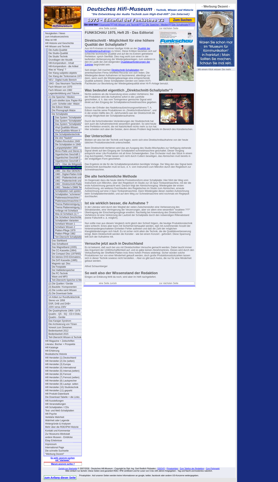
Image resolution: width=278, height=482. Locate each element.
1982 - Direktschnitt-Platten (69, 184)
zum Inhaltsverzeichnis (57, 36)
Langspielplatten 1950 (66, 147)
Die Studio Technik (58, 56)
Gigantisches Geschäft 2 (67, 157)
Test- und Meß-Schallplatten (59, 410)
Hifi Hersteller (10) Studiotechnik (61, 387)
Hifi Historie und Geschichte (59, 43)
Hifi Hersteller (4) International (60, 367)
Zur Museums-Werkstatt (57, 434)
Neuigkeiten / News (55, 33)
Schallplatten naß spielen (68, 191)
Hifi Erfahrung (52, 350)
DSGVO (161, 468)
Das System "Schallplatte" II (69, 120)
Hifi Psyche (51, 414)
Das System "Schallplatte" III (69, 124)
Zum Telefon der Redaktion (192, 468)
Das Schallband (60, 244)
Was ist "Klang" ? (57, 69)
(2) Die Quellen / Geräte (60, 283)
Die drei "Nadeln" (64, 138)
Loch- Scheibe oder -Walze (66, 103)
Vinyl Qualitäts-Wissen (66, 127)
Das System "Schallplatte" (68, 117)
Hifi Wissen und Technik (57, 46)
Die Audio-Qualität (57, 50)
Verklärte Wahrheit (54, 417)
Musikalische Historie (56, 354)
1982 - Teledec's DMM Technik (70, 187)
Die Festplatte (59, 267)
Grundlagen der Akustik (60, 59)
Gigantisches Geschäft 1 (67, 154)
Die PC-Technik (60, 273)
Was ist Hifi (51, 40)
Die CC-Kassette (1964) (64, 250)
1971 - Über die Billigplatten (69, 164)
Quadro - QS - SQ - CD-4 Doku (64, 314)
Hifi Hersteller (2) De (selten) (60, 361)
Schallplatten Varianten (67, 220)
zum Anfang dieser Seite (60, 477)
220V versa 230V (57, 307)
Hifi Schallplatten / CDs (57, 407)
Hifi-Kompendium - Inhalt (61, 63)
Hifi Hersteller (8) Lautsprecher (61, 380)
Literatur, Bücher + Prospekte (60, 344)
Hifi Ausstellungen (54, 400)
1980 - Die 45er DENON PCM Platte (73, 171)
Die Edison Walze (61, 107)
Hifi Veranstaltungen (55, 404)
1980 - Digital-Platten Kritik (68, 174)
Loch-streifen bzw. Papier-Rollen (68, 100)
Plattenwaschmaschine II (68, 201)
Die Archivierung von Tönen (62, 324)
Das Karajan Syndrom (59, 321)
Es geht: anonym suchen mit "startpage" (63, 459)
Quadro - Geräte (56, 317)
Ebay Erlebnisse (53, 440)
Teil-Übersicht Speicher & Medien (69, 280)
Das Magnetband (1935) (64, 247)
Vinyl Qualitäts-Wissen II (67, 130)
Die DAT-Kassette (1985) (64, 260)
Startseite (105, 24)
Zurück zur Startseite (67, 468)
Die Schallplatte (60, 114)
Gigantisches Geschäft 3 (67, 161)
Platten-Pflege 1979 (65, 230)
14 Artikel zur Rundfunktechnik (64, 297)
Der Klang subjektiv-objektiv (62, 73)
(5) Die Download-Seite (60, 293)
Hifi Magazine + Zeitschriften (60, 341)
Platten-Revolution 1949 (67, 141)
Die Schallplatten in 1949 (68, 144)
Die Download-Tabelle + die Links (62, 397)
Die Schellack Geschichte (68, 217)
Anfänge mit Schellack (66, 210)
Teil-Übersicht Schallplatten (69, 237)
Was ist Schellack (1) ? (67, 214)
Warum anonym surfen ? (63, 464)
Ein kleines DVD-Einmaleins (66, 257)
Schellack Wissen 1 (65, 223)
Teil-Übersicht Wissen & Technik (64, 337)
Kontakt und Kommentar (57, 430)
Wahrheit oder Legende (57, 420)
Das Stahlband (59, 240)
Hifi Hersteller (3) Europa (58, 364)
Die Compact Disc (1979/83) (66, 253)
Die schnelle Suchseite (57, 450)
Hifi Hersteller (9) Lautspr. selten (61, 384)
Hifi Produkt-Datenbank (57, 393)
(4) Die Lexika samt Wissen (62, 290)
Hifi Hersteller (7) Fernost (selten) (62, 377)
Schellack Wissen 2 (65, 227)
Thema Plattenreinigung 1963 (70, 204)
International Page (54, 447)
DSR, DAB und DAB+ (59, 303)
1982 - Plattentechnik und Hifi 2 (71, 180)
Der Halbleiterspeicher (63, 270)
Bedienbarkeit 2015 (58, 334)
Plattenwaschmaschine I (67, 197)
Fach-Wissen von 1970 (60, 86)
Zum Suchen (182, 19)
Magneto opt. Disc (61, 263)
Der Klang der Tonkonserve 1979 (65, 76)
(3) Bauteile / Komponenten (62, 287)
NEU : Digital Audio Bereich (62, 80)
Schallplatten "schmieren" (68, 194)
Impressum (51, 444)
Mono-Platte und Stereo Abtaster (72, 151)
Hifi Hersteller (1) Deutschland (60, 357)
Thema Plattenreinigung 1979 (70, 207)
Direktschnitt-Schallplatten (125, 70)
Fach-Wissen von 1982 (60, 90)
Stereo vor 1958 (56, 300)
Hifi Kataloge (51, 347)
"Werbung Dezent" (54, 454)
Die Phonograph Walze (63, 110)
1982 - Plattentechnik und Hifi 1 (71, 177)
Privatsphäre (172, 468)
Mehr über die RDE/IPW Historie (62, 427)
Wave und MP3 (60, 276)
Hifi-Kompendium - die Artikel (63, 66)
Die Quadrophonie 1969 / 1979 (64, 310)
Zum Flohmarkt (213, 468)
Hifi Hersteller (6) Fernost (58, 374)
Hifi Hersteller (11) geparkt (58, 390)
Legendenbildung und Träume (63, 93)
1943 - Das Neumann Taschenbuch (66, 83)
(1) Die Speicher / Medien (61, 97)
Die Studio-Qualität (58, 53)
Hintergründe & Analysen (58, 423)
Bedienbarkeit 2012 (58, 330)
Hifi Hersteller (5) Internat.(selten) (62, 371)
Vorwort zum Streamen (60, 327)
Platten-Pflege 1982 (65, 233)
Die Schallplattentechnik (67, 134)
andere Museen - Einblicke (59, 437)
